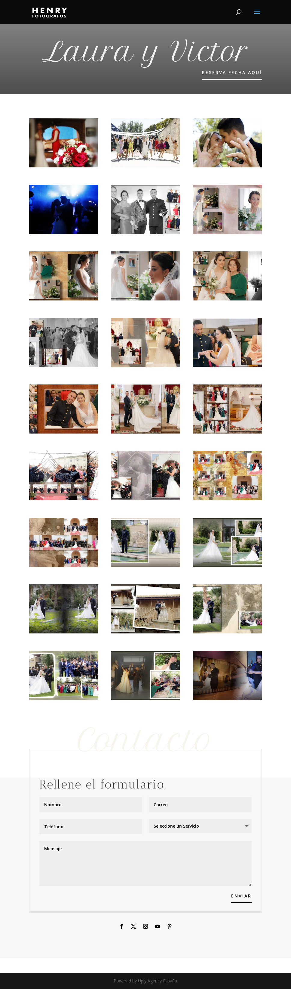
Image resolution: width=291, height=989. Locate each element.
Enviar (241, 896)
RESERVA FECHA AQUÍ (232, 72)
